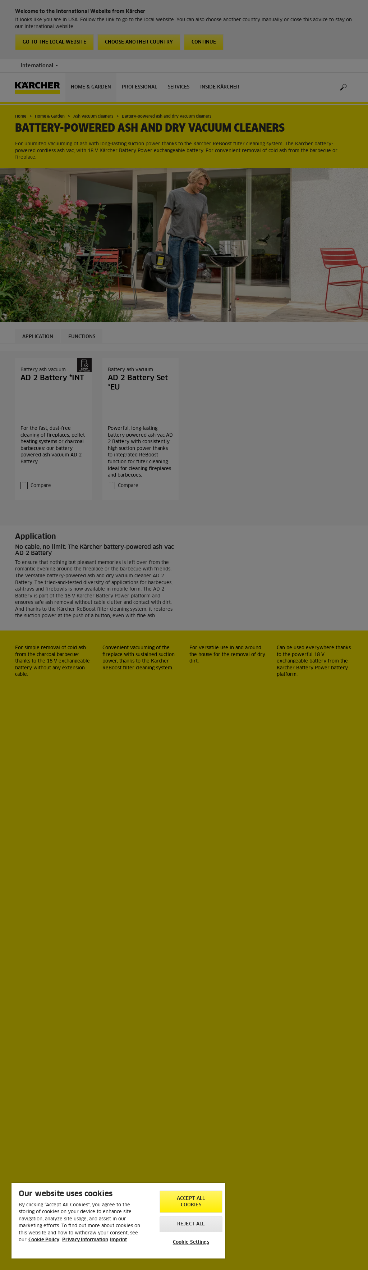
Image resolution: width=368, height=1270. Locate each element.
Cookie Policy (43, 1240)
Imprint (118, 1240)
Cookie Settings (191, 1242)
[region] (118, 1220)
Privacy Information (85, 1240)
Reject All (190, 1224)
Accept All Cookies (191, 1201)
